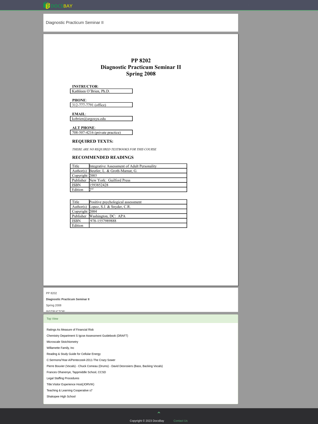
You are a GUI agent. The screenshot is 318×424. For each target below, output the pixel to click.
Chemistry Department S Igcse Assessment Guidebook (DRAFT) (87, 335)
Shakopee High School (61, 396)
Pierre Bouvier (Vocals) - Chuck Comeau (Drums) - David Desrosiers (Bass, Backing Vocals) (105, 366)
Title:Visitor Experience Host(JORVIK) (70, 384)
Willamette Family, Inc (60, 347)
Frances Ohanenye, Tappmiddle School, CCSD (76, 372)
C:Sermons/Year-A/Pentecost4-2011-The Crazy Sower (81, 360)
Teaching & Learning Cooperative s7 (69, 390)
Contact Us (181, 420)
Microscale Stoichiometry (62, 341)
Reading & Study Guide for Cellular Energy (74, 354)
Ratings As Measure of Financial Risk (70, 329)
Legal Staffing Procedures (63, 378)
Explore (88, 5)
